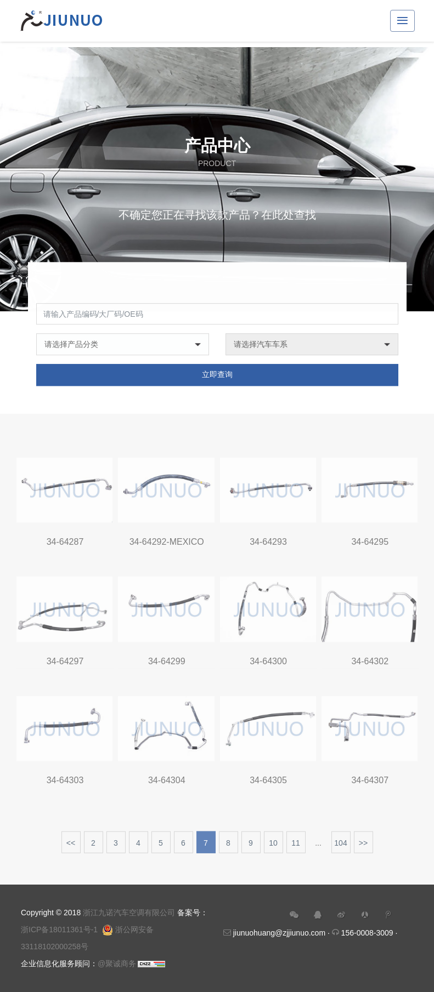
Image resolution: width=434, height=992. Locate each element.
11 (295, 847)
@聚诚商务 (117, 963)
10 (273, 847)
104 (340, 847)
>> (363, 847)
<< (70, 847)
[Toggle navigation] (402, 21)
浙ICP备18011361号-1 (59, 929)
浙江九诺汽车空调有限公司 (129, 912)
